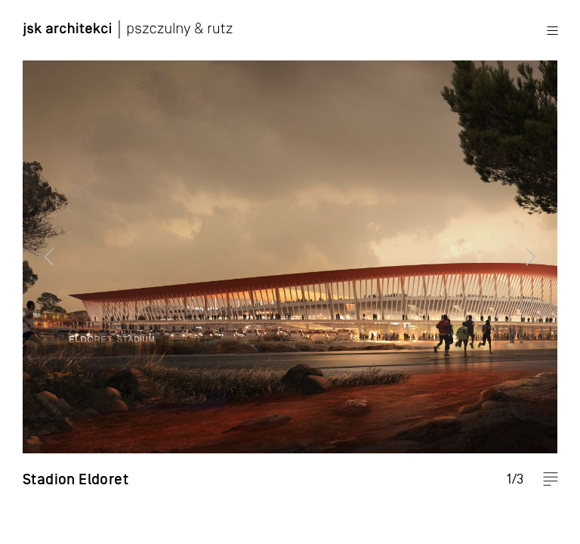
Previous (41, 272)
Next (538, 272)
